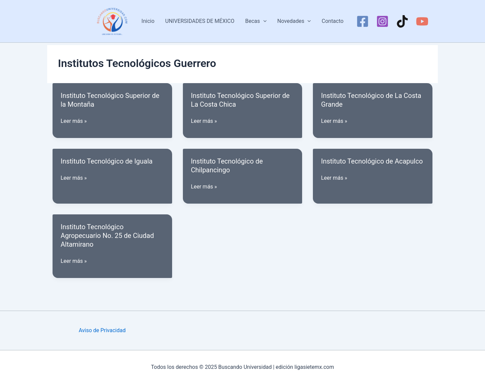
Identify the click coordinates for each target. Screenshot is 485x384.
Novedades (294, 21)
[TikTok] (402, 21)
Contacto (333, 21)
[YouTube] (422, 21)
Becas (255, 21)
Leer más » (74, 121)
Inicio (147, 21)
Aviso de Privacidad (102, 330)
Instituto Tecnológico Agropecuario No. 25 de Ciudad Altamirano (107, 235)
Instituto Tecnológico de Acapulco (372, 161)
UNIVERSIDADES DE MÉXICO (199, 21)
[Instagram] (382, 21)
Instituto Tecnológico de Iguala (107, 161)
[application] (263, 21)
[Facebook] (362, 21)
